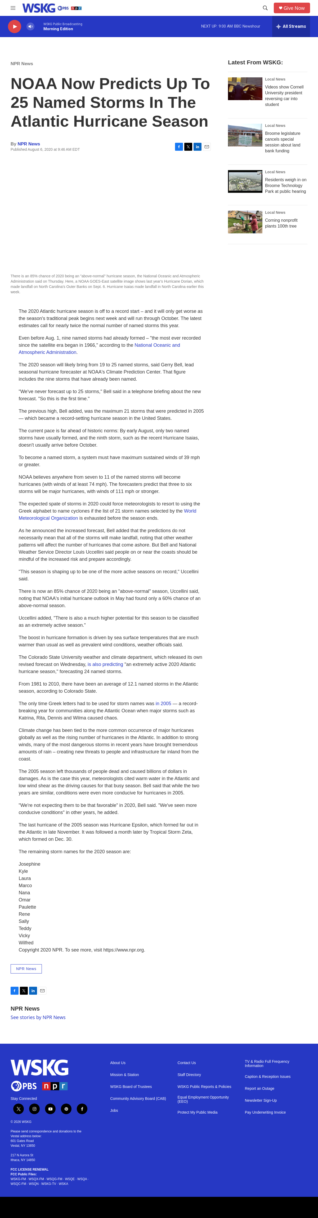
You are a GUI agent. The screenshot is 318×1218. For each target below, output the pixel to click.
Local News (275, 79)
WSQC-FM (18, 1184)
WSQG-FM (54, 1179)
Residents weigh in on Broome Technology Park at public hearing (286, 185)
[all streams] (291, 26)
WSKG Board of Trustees (131, 1087)
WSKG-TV (48, 1184)
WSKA (63, 1184)
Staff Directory (189, 1075)
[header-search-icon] (265, 8)
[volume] (30, 27)
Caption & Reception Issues (268, 1077)
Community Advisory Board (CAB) (138, 1099)
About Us (118, 1063)
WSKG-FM (18, 1179)
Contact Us (187, 1063)
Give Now (294, 8)
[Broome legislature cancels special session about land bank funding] (245, 135)
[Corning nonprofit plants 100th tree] (245, 222)
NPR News (22, 63)
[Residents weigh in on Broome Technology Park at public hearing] (245, 181)
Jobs (114, 1111)
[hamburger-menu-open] (13, 8)
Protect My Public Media (198, 1112)
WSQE (70, 1179)
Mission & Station (124, 1075)
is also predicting (105, 664)
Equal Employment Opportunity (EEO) (203, 1099)
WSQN (34, 1184)
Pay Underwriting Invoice (265, 1112)
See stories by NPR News (38, 1017)
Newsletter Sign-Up (261, 1101)
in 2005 (163, 703)
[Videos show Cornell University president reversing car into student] (245, 88)
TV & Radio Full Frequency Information (267, 1064)
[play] (14, 27)
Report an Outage (259, 1089)
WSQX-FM (36, 1179)
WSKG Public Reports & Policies (204, 1087)
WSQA (82, 1179)
